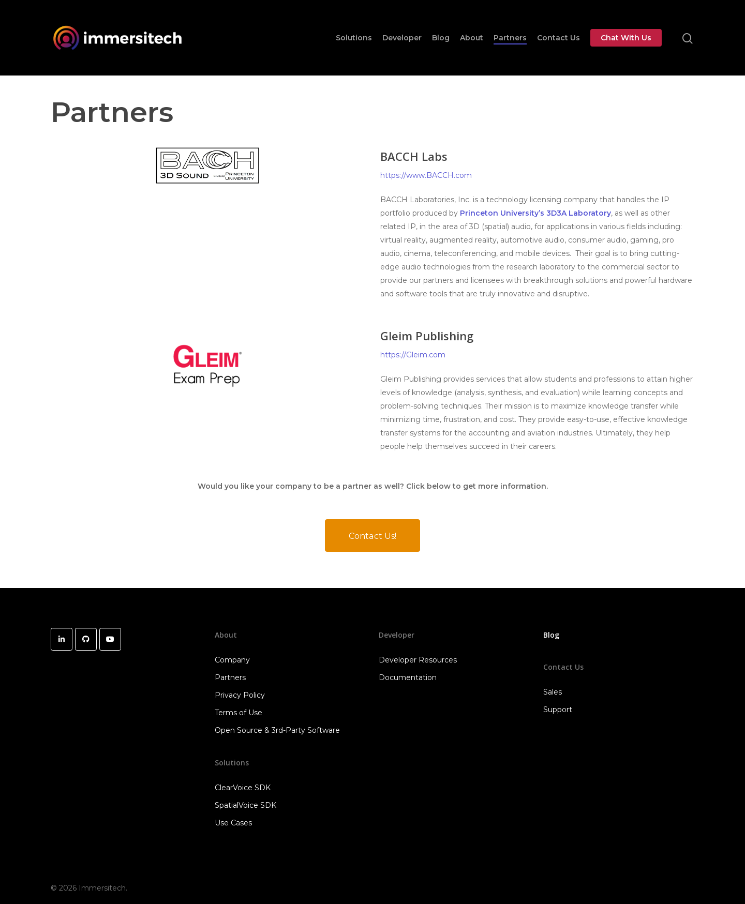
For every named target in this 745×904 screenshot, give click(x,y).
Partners (510, 37)
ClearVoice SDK (243, 787)
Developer (402, 37)
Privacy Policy (240, 695)
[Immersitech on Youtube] (110, 639)
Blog (441, 37)
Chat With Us (626, 37)
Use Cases (233, 822)
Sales (552, 692)
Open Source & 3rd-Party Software (277, 730)
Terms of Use (238, 712)
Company (232, 660)
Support (557, 709)
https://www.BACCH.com (426, 175)
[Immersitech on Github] (86, 639)
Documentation (408, 677)
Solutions (354, 37)
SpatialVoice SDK (245, 805)
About (471, 37)
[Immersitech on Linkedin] (61, 639)
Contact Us (558, 37)
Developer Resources (418, 660)
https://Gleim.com (412, 354)
